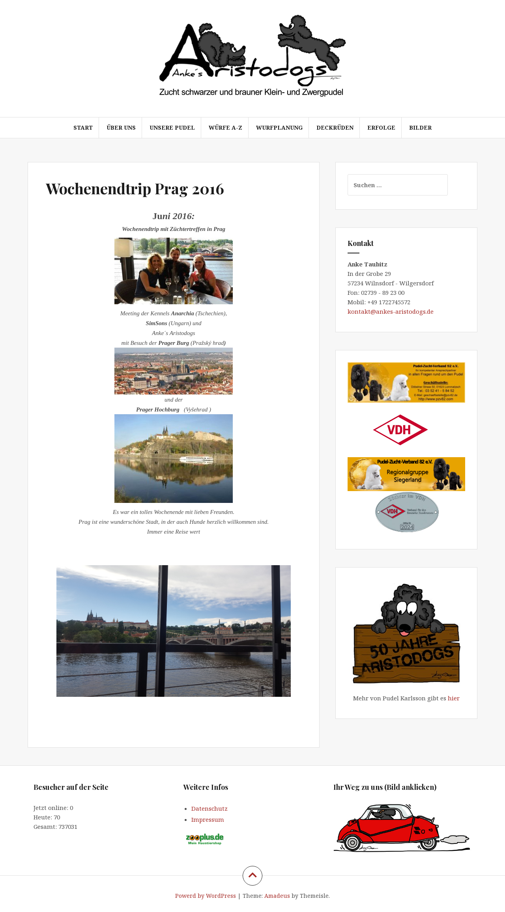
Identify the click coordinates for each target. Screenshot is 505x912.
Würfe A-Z (225, 127)
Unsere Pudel (172, 127)
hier (454, 698)
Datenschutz (209, 808)
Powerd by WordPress (205, 895)
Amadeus (277, 895)
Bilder (420, 127)
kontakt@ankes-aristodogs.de (391, 311)
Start (83, 127)
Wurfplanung (279, 127)
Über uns (121, 127)
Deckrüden (335, 127)
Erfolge (381, 127)
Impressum (207, 819)
